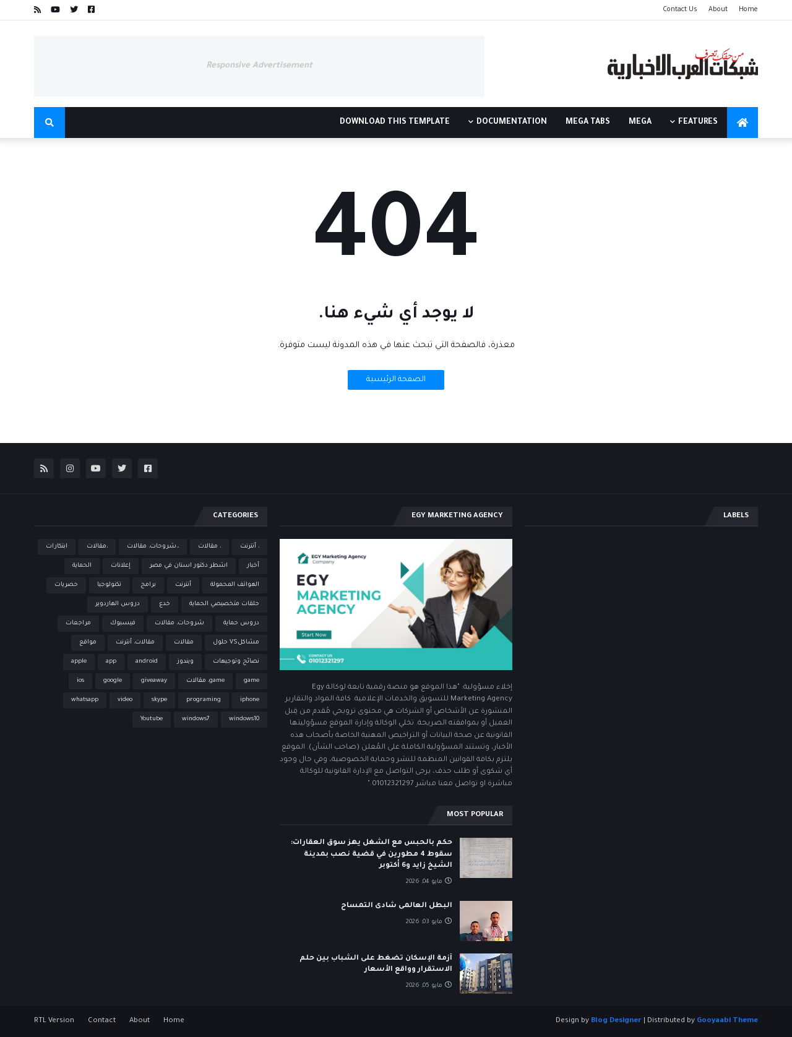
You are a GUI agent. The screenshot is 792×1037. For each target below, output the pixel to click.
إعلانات (121, 565)
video (125, 700)
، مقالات (209, 546)
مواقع (88, 642)
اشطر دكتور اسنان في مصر (189, 565)
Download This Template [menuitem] (395, 122)
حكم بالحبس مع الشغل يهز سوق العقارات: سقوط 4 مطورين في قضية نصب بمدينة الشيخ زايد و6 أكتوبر (371, 854)
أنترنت (183, 585)
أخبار (253, 565)
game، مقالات (205, 681)
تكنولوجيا (109, 585)
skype (159, 700)
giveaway (154, 681)
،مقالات (97, 546)
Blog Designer (616, 1021)
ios (80, 681)
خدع (164, 604)
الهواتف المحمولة (234, 585)
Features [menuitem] (698, 122)
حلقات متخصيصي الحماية (224, 604)
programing (203, 700)
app (111, 661)
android (147, 661)
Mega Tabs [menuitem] (588, 122)
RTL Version (54, 1021)
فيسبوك (123, 623)
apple (79, 661)
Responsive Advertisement (259, 66)
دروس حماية (241, 623)
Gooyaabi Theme (727, 1021)
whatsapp (84, 700)
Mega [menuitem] (640, 122)
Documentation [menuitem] (511, 122)
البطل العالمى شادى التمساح (396, 906)
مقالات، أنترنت (135, 642)
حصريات (66, 585)
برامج (148, 585)
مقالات (184, 642)
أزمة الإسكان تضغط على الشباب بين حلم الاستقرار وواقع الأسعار (375, 964)
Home (748, 10)
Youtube (151, 719)
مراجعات (78, 623)
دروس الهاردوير (117, 604)
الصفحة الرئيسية (396, 380)
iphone (249, 700)
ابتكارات (56, 546)
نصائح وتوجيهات (236, 661)
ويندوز (185, 661)
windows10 (244, 719)
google (112, 681)
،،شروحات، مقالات (153, 546)
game (251, 681)
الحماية (82, 565)
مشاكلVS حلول (236, 642)
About (718, 10)
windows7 (196, 719)
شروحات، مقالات (179, 623)
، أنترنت (249, 546)
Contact (102, 1021)
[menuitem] (742, 122)
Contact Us (680, 10)
